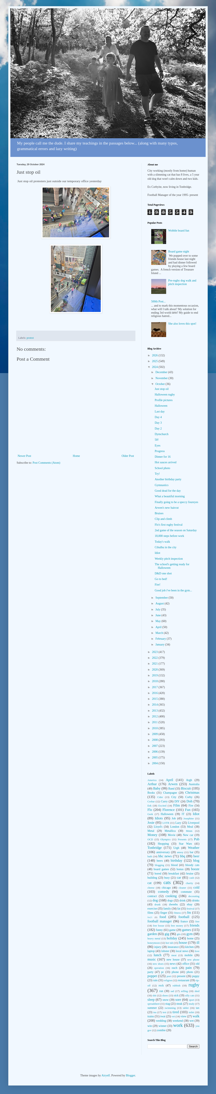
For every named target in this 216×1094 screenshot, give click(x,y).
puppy (195, 976)
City (173, 797)
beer (196, 856)
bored (158, 873)
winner (162, 1025)
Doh (190, 801)
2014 (155, 704)
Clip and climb (163, 518)
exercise (152, 908)
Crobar (151, 801)
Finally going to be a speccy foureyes (176, 502)
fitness (177, 912)
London (174, 826)
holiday (172, 938)
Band (171, 788)
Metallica (170, 830)
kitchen (189, 946)
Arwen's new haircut (167, 507)
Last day (160, 411)
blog (196, 860)
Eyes (157, 445)
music (151, 959)
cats (167, 882)
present (181, 976)
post (169, 976)
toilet (191, 1012)
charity (189, 883)
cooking (171, 896)
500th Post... (158, 301)
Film (176, 805)
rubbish (176, 985)
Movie (172, 835)
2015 (155, 698)
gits (178, 934)
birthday (176, 860)
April (158, 627)
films (150, 912)
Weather (193, 848)
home (190, 938)
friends (194, 925)
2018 (155, 681)
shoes (165, 995)
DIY (177, 801)
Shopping (163, 843)
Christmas (192, 792)
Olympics (165, 839)
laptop (151, 951)
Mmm (189, 831)
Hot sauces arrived (165, 462)
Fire (191, 805)
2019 (155, 675)
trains (150, 1016)
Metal (150, 830)
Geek (150, 814)
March (159, 632)
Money (152, 835)
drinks (195, 900)
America (151, 780)
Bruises (159, 513)
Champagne (170, 792)
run (161, 991)
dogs (170, 900)
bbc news (165, 856)
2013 (155, 710)
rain (155, 980)
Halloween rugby (165, 394)
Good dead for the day (168, 490)
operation (159, 968)
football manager (159, 921)
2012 (155, 716)
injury (157, 946)
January (160, 644)
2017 (155, 687)
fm (189, 912)
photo (190, 972)
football (183, 917)
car (179, 877)
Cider (160, 797)
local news (182, 951)
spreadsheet (153, 1003)
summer (152, 1007)
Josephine (188, 818)
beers (160, 860)
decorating (193, 896)
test (164, 1012)
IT (183, 814)
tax (197, 1007)
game (172, 929)
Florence (168, 810)
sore (178, 1000)
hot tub (169, 942)
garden (152, 934)
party (150, 972)
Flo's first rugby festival (169, 524)
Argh (189, 780)
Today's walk (162, 541)
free (197, 921)
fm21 (149, 917)
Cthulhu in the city (166, 547)
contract (152, 896)
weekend (178, 1020)
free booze (158, 925)
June (158, 615)
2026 (155, 355)
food (163, 917)
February (161, 638)
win (149, 1025)
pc (162, 972)
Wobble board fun (178, 230)
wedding (161, 1020)
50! (157, 439)
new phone (193, 959)
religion (168, 980)
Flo (149, 810)
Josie (151, 823)
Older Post (128, 455)
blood (174, 865)
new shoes (158, 963)
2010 (155, 728)
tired (175, 1012)
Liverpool (193, 822)
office (185, 963)
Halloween (161, 405)
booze (195, 869)
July (158, 609)
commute (186, 891)
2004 (155, 763)
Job (174, 818)
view (183, 1016)
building (152, 877)
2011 (155, 722)
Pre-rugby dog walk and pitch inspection (182, 282)
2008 (155, 739)
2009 (155, 734)
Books (151, 792)
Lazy (178, 822)
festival (190, 908)
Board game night (178, 251)
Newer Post (24, 455)
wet (191, 1020)
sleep (151, 1000)
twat (162, 1016)
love (197, 951)
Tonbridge (154, 848)
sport (191, 999)
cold (196, 887)
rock (161, 985)
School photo (162, 468)
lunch (157, 955)
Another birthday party (168, 479)
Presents (182, 839)
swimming (170, 1008)
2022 (155, 657)
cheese (151, 887)
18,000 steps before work (169, 535)
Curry (164, 801)
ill (197, 943)
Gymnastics (161, 485)
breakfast (173, 873)
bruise (189, 873)
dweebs (173, 904)
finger (163, 912)
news (173, 963)
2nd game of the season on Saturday (176, 530)
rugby (194, 984)
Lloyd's (158, 826)
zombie (161, 1030)
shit (154, 995)
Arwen (173, 784)
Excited (162, 805)
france (184, 921)
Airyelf (105, 1075)
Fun (187, 810)
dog (155, 900)
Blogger (130, 1075)
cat (149, 883)
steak (179, 1003)
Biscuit (186, 788)
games (186, 930)
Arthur (152, 784)
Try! (157, 473)
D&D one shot (163, 573)
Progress (160, 451)
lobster (165, 951)
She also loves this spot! (182, 323)
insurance (173, 946)
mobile (189, 955)
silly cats (189, 995)
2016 (155, 693)
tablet (186, 1008)
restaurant (183, 980)
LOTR (165, 822)
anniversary (163, 852)
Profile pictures (164, 400)
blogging (159, 865)
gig (167, 934)
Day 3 (158, 422)
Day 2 (158, 428)
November (161, 378)
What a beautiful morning (170, 496)
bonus (180, 869)
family (167, 908)
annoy (180, 852)
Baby (156, 788)
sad (172, 991)
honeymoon (153, 942)
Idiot (157, 552)
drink (182, 900)
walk (196, 1016)
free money (177, 925)
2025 (155, 361)
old (197, 963)
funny (159, 929)
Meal (190, 826)
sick (176, 995)
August (159, 603)
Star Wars (185, 843)
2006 (155, 751)
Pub (196, 839)
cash (191, 877)
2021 (155, 663)
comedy (163, 892)
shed (197, 991)
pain (189, 968)
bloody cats (192, 865)
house (183, 943)
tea (154, 1012)
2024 (155, 367)
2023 (155, 652)
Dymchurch (161, 434)
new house (173, 959)
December (161, 372)
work (178, 1025)
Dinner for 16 (163, 456)
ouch (174, 967)
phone (175, 972)
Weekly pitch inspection (169, 558)
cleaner (182, 887)
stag (167, 1003)
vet (173, 1016)
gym (190, 934)
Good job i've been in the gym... (173, 590)
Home (76, 455)
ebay (189, 904)
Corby (189, 797)
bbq (182, 856)
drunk (158, 904)
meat (173, 955)
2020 (155, 669)
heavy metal (154, 938)
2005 (155, 757)
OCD (150, 839)
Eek (149, 805)
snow (165, 999)
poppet (152, 976)
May (158, 621)
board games (161, 869)
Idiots (159, 818)
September (161, 597)
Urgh (176, 847)
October (160, 384)
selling (184, 991)
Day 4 (158, 417)
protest (30, 337)
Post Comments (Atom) (46, 462)
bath (149, 856)
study (191, 1003)
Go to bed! (161, 579)
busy (167, 877)
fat (178, 908)
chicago (166, 887)
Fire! (157, 584)
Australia (194, 784)
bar (191, 852)
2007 (155, 745)
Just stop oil (162, 389)
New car (188, 835)
